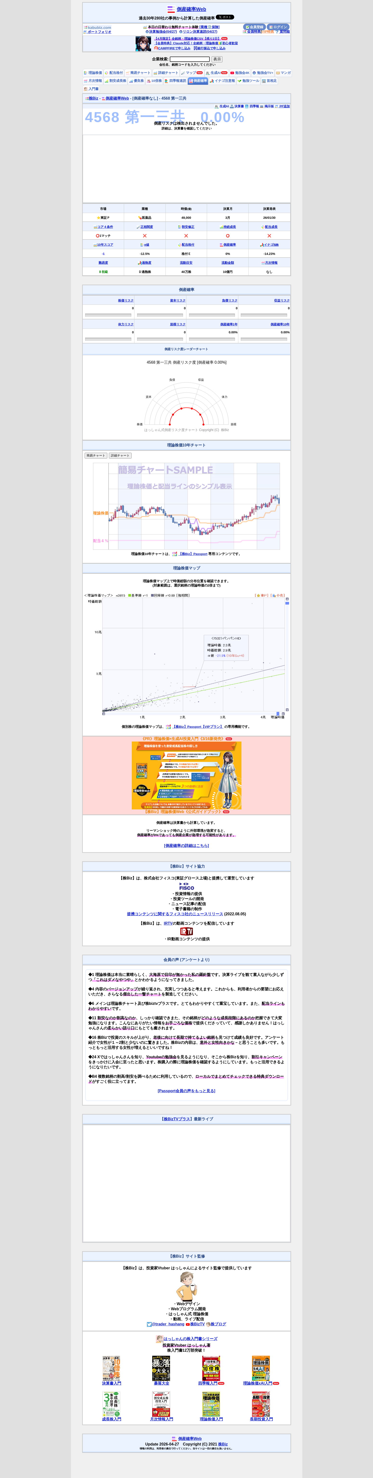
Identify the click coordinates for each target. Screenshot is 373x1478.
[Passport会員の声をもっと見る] (186, 1091)
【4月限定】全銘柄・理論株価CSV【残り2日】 (187, 38)
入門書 (91, 89)
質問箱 (282, 31)
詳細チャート (165, 73)
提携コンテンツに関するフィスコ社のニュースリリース (175, 914)
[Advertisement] (187, 168)
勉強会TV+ (262, 73)
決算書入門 (111, 1383)
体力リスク (126, 324)
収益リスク (282, 300)
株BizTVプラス (177, 1119)
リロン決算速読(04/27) (198, 31)
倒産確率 (198, 81)
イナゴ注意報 (222, 81)
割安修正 (188, 227)
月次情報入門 (161, 1419)
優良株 (136, 81)
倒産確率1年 (229, 324)
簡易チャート (138, 73)
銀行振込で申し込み (210, 48)
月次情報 (93, 81)
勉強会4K (239, 73)
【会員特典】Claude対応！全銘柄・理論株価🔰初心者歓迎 (196, 43)
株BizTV (195, 1324)
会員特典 (251, 31)
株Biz (91, 98)
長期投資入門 (261, 1419)
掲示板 (267, 106)
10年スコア (105, 244)
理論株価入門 (211, 1419)
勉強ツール (248, 81)
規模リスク (178, 324)
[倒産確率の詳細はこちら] (186, 846)
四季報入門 (207, 1383)
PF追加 (282, 106)
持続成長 (229, 227)
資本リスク (178, 300)
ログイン (278, 27)
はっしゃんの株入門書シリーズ (186, 1339)
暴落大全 (161, 1383)
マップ (188, 73)
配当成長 (271, 227)
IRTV (168, 923)
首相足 (269, 81)
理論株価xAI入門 (257, 1383)
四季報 (252, 106)
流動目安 (186, 263)
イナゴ (271, 244)
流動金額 (227, 263)
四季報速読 (175, 81)
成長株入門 (111, 1419)
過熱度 (146, 263)
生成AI (213, 73)
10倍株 (154, 81)
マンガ (283, 73)
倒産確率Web (191, 9)
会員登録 (254, 27)
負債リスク (230, 300)
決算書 (237, 106)
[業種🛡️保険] (209, 27)
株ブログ (216, 1324)
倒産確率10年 (280, 324)
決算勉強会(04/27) (161, 31)
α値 (146, 244)
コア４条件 (105, 227)
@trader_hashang (165, 1324)
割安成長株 (115, 81)
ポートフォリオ (97, 32)
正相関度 (146, 227)
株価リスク (126, 300)
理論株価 (93, 73)
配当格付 (114, 73)
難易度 (103, 263)
